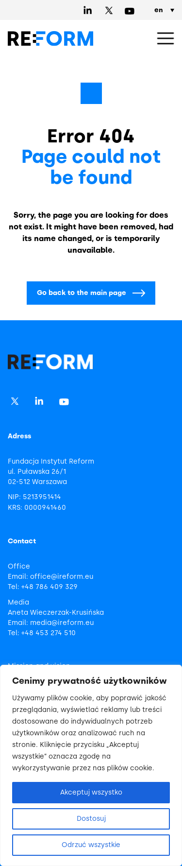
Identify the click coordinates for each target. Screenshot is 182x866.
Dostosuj (91, 818)
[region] (91, 765)
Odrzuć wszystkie (91, 845)
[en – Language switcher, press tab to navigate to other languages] (162, 10)
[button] (165, 39)
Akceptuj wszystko (91, 792)
